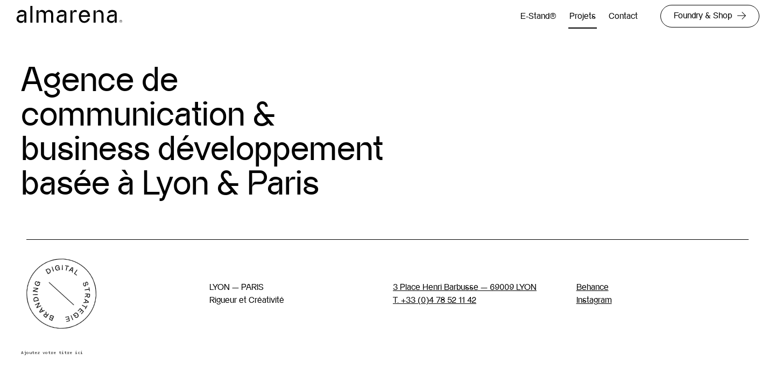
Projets (582, 16)
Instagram (594, 300)
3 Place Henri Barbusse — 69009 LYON (465, 287)
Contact (623, 16)
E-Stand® (538, 16)
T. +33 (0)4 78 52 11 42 (434, 300)
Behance (592, 287)
